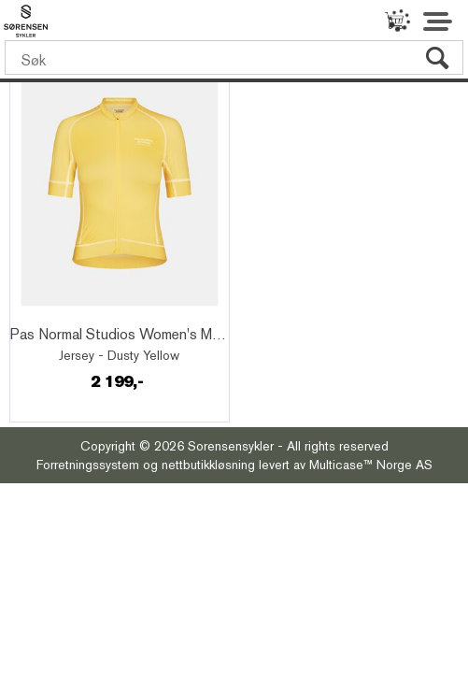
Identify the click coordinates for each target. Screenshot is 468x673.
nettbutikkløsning (208, 464)
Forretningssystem (87, 464)
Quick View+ (64, 314)
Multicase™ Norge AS (371, 464)
